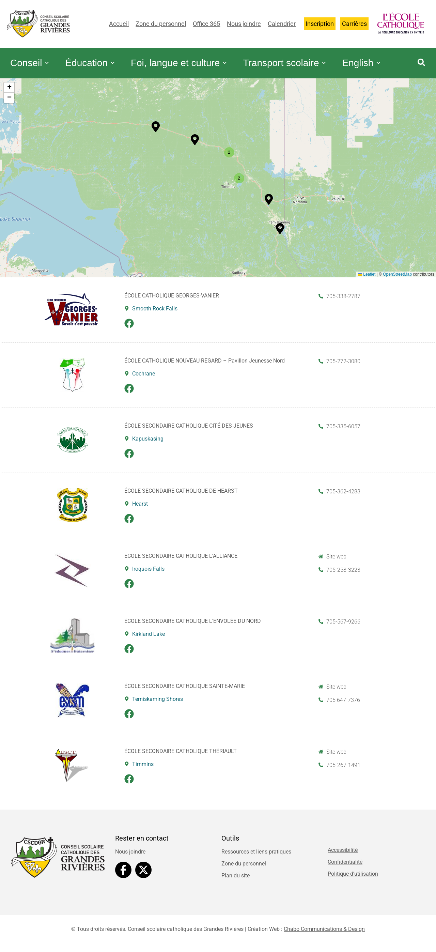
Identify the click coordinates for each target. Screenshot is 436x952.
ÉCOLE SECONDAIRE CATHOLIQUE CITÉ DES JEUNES (188, 429)
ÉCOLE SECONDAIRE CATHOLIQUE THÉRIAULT (180, 754)
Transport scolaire (298, 58)
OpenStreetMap (397, 277)
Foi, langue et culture (188, 58)
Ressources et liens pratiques (256, 855)
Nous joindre (244, 23)
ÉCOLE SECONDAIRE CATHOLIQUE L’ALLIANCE (180, 559)
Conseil (31, 58)
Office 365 (206, 23)
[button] (194, 143)
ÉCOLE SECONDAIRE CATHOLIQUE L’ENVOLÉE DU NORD (192, 624)
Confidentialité (345, 865)
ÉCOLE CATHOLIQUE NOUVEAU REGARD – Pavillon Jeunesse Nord (204, 364)
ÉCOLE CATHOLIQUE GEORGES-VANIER (171, 299)
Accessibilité (343, 853)
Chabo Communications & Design (324, 932)
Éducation (96, 58)
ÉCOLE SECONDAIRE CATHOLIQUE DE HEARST (181, 494)
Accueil (119, 23)
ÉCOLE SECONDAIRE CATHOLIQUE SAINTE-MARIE (184, 689)
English (31, 71)
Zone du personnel (161, 23)
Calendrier (282, 23)
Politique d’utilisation (353, 877)
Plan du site (235, 879)
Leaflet (366, 277)
